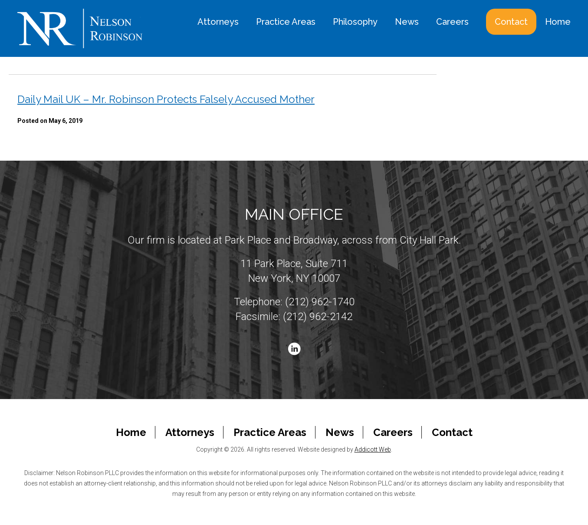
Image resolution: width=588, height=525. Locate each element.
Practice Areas (285, 22)
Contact (511, 22)
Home (558, 22)
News (407, 22)
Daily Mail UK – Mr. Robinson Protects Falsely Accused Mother (166, 99)
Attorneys (218, 22)
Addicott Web (373, 449)
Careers (452, 22)
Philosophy (355, 22)
